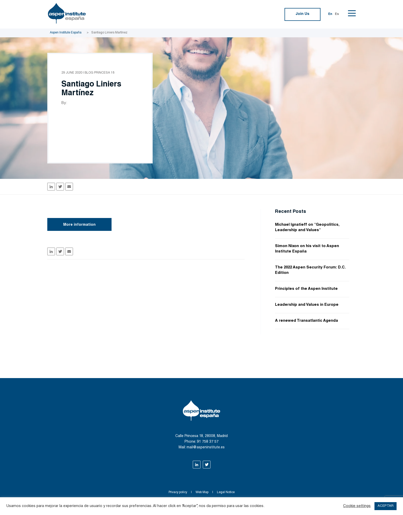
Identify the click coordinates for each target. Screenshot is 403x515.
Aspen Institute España (65, 32)
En (330, 14)
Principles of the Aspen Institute (306, 289)
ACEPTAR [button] (385, 506)
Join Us (302, 14)
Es (337, 14)
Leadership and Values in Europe (306, 305)
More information (79, 225)
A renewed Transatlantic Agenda (306, 321)
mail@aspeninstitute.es (206, 447)
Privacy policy (178, 492)
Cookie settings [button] (357, 506)
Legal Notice (226, 492)
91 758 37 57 (207, 442)
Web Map (202, 492)
